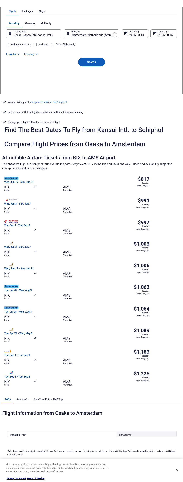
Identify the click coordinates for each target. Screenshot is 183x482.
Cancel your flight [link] (148, 422)
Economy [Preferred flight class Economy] (159, 71)
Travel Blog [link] (55, 454)
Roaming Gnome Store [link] (16, 442)
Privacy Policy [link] (101, 408)
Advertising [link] (11, 448)
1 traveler (140, 71)
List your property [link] (14, 420)
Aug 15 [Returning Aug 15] (158, 83)
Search (91, 104)
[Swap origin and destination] (66, 81)
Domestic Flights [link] (58, 425)
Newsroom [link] (11, 431)
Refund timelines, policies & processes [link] (158, 428)
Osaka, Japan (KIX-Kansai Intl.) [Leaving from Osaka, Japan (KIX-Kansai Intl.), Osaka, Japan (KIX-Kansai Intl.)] (40, 83)
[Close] (177, 470)
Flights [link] (23, 4)
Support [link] (143, 408)
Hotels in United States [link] (61, 408)
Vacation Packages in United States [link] (67, 420)
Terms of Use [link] (101, 420)
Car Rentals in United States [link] (63, 431)
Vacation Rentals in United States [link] (66, 414)
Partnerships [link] (12, 425)
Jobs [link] (8, 414)
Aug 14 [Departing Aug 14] (131, 83)
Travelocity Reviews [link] (59, 437)
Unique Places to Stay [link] (60, 448)
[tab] (77, 59)
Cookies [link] (99, 414)
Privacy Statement (16, 478)
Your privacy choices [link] (105, 437)
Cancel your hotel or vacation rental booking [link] (156, 415)
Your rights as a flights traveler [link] (154, 440)
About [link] (8, 408)
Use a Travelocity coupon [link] (152, 434)
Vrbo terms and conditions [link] (107, 425)
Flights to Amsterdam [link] (55, 4)
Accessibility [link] (101, 431)
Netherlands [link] (36, 4)
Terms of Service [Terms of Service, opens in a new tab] (35, 478)
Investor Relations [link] (14, 437)
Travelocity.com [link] (9, 4)
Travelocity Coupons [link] (60, 442)
